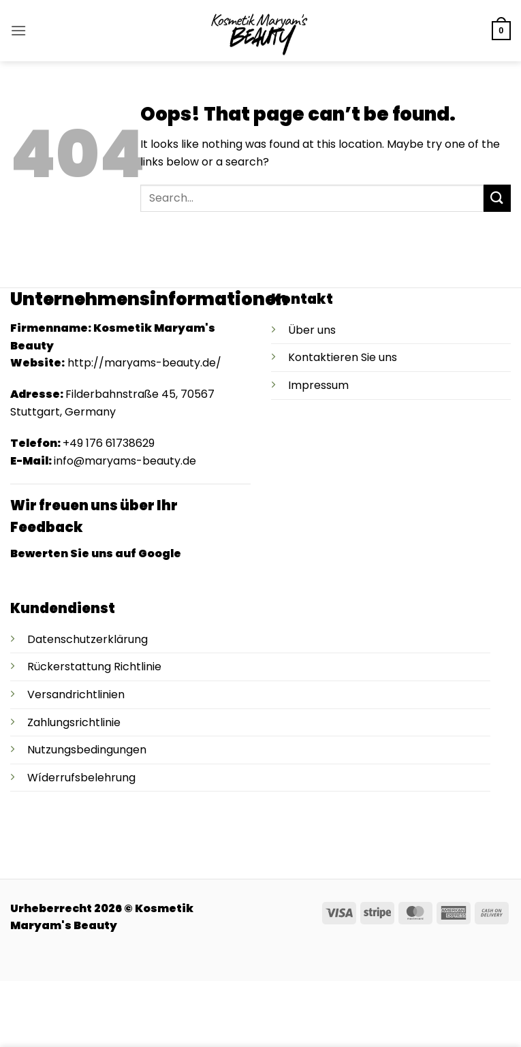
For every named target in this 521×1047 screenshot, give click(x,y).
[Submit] (497, 198)
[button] (18, 30)
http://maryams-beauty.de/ (144, 363)
